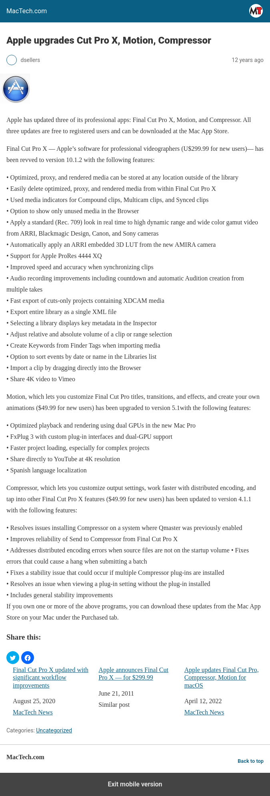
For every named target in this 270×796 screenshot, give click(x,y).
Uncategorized (54, 730)
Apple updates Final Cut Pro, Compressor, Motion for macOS (221, 677)
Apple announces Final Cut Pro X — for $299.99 (133, 673)
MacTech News (33, 712)
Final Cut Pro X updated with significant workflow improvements (50, 677)
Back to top (251, 761)
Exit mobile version (135, 784)
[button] (12, 657)
